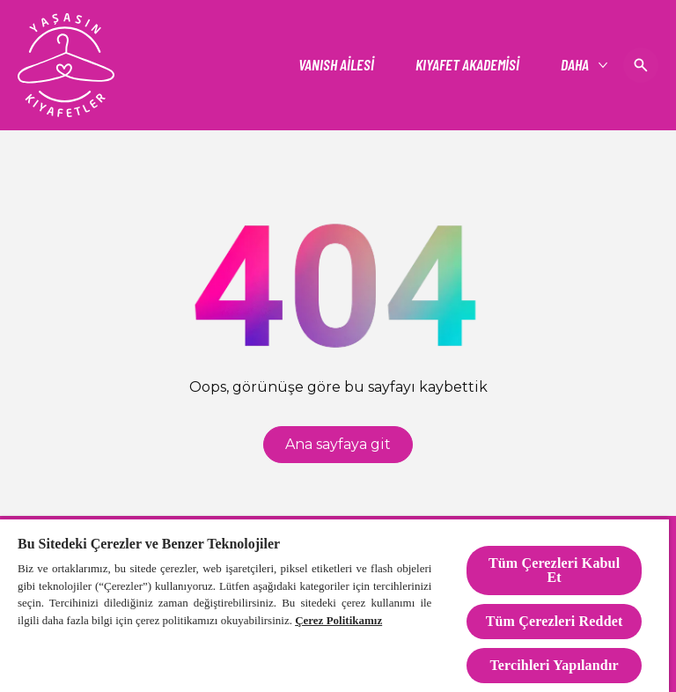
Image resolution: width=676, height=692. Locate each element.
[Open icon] (640, 65)
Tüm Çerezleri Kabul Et (554, 570)
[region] (334, 605)
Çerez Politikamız (338, 620)
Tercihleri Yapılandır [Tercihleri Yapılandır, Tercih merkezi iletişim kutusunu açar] (553, 665)
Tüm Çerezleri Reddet (554, 621)
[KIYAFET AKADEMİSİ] (467, 65)
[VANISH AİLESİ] (336, 65)
